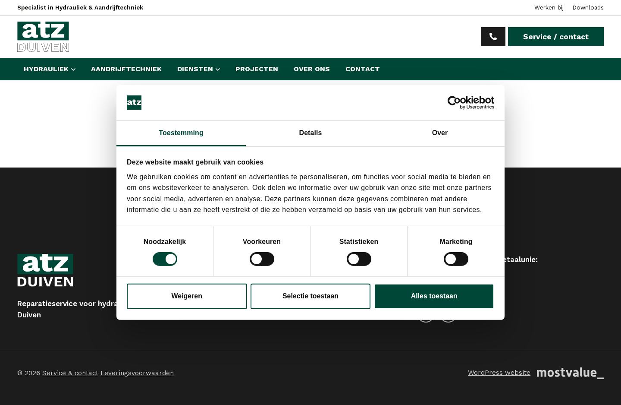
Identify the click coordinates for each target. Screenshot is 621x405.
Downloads (588, 7)
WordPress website (499, 373)
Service (556, 36)
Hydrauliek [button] (46, 69)
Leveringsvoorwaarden (137, 373)
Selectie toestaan (310, 296)
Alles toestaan (434, 296)
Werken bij (549, 7)
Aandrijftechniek (126, 69)
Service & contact (70, 373)
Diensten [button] (195, 69)
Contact (362, 69)
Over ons (312, 69)
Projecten (256, 69)
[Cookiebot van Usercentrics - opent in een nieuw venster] (456, 103)
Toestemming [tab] (181, 132)
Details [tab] (310, 132)
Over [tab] (440, 132)
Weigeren (187, 296)
